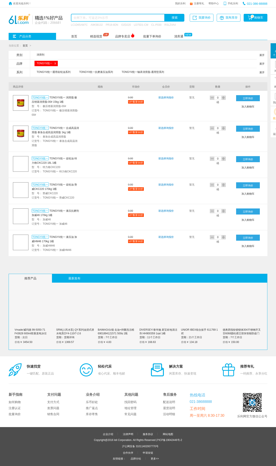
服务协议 (148, 434)
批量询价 (15, 414)
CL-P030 (156, 24)
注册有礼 (199, 3)
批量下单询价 (152, 36)
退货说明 (169, 408)
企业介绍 (108, 434)
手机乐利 (233, 3)
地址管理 (130, 408)
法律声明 (128, 434)
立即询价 (248, 98)
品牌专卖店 (122, 36)
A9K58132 (97, 24)
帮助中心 (214, 3)
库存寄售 (92, 414)
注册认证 (15, 408)
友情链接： (119, 458)
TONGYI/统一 (40, 97)
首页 (74, 36)
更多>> (155, 458)
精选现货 (96, 36)
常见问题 (130, 414)
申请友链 (148, 452)
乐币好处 (92, 402)
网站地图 (168, 434)
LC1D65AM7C (79, 24)
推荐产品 (30, 278)
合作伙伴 (128, 452)
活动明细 (169, 414)
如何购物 (15, 402)
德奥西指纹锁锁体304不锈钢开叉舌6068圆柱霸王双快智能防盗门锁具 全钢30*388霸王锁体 (242, 333)
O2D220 (126, 24)
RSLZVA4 (170, 24)
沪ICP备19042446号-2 (169, 440)
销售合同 (53, 414)
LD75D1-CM (141, 24)
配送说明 (169, 402)
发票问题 (53, 408)
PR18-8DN (112, 24)
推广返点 (92, 408)
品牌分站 (136, 458)
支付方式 (53, 402)
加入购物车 (248, 106)
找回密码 (130, 402)
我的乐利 (180, 3)
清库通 (178, 36)
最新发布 (74, 278)
